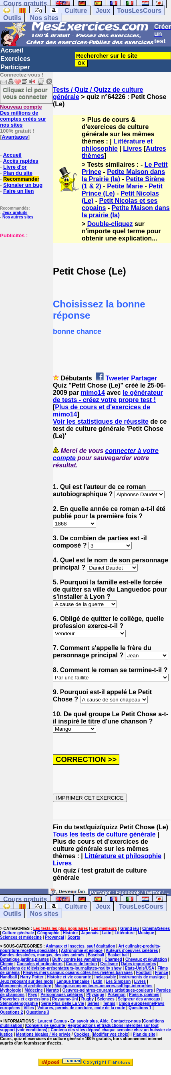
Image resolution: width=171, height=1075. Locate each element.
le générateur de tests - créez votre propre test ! (108, 396)
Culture (75, 10)
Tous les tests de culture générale (104, 834)
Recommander (21, 179)
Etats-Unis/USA (139, 968)
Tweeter (117, 378)
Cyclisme (109, 964)
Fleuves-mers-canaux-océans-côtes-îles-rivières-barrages (78, 972)
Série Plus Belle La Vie (62, 1003)
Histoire (70, 933)
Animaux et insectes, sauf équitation (80, 946)
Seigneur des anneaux (139, 999)
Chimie (6, 964)
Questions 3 (37, 1012)
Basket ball (118, 955)
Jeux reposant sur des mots (26, 981)
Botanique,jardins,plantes (24, 959)
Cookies (81, 1034)
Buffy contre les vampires (76, 959)
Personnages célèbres (61, 994)
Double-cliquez (110, 223)
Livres (132, 148)
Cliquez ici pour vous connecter (25, 93)
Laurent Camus (52, 1021)
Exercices (15, 58)
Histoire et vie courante (69, 977)
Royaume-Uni (65, 999)
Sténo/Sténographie (19, 1003)
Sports (73, 937)
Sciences (105, 999)
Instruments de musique (142, 977)
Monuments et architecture (25, 986)
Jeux (103, 10)
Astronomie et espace (82, 950)
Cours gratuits (25, 899)
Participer (15, 67)
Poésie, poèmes (144, 994)
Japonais (89, 933)
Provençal (54, 937)
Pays (32, 994)
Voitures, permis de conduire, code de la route (81, 1008)
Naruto (52, 990)
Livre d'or (15, 167)
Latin (106, 933)
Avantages (15, 137)
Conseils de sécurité (45, 1025)
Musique (146, 933)
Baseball (96, 955)
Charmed (113, 959)
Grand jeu (129, 928)
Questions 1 (140, 1008)
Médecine (33, 990)
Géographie (48, 933)
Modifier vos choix (110, 1034)
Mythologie (10, 990)
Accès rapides (20, 161)
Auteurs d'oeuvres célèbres (132, 950)
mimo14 (92, 392)
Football (144, 972)
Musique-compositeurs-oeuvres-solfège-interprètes (103, 986)
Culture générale (18, 933)
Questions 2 (11, 1012)
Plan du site (17, 173)
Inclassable (105, 977)
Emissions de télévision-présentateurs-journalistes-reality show (60, 968)
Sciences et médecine (21, 937)
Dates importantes (138, 964)
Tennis (109, 1003)
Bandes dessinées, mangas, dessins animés (42, 955)
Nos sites (44, 17)
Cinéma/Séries (156, 928)
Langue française (72, 981)
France (161, 972)
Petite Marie (125, 186)
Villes (29, 1008)
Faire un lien (18, 191)
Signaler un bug (22, 185)
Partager (144, 378)
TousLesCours (139, 10)
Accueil (11, 50)
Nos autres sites (17, 217)
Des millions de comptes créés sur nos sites (23, 116)
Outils (12, 17)
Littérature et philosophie (117, 145)
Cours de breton (81, 964)
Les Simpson (118, 981)
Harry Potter (32, 977)
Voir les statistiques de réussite (101, 421)
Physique (95, 994)
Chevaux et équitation (146, 959)
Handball (8, 977)
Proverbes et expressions (24, 999)
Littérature (124, 933)
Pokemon (117, 994)
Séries (93, 1003)
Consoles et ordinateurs (39, 964)
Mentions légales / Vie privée (43, 1034)
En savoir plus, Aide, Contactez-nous (105, 1021)
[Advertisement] (24, 278)
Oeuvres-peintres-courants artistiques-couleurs (107, 990)
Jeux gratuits (14, 212)
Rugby (87, 999)
